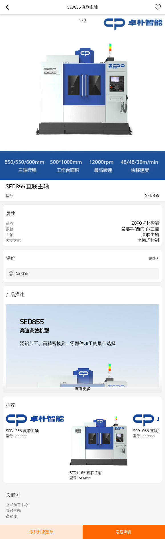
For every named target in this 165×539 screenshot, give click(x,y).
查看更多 (83, 389)
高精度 (11, 516)
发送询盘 (124, 532)
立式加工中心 (17, 505)
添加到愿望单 (41, 532)
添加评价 (21, 273)
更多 (152, 258)
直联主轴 (13, 510)
